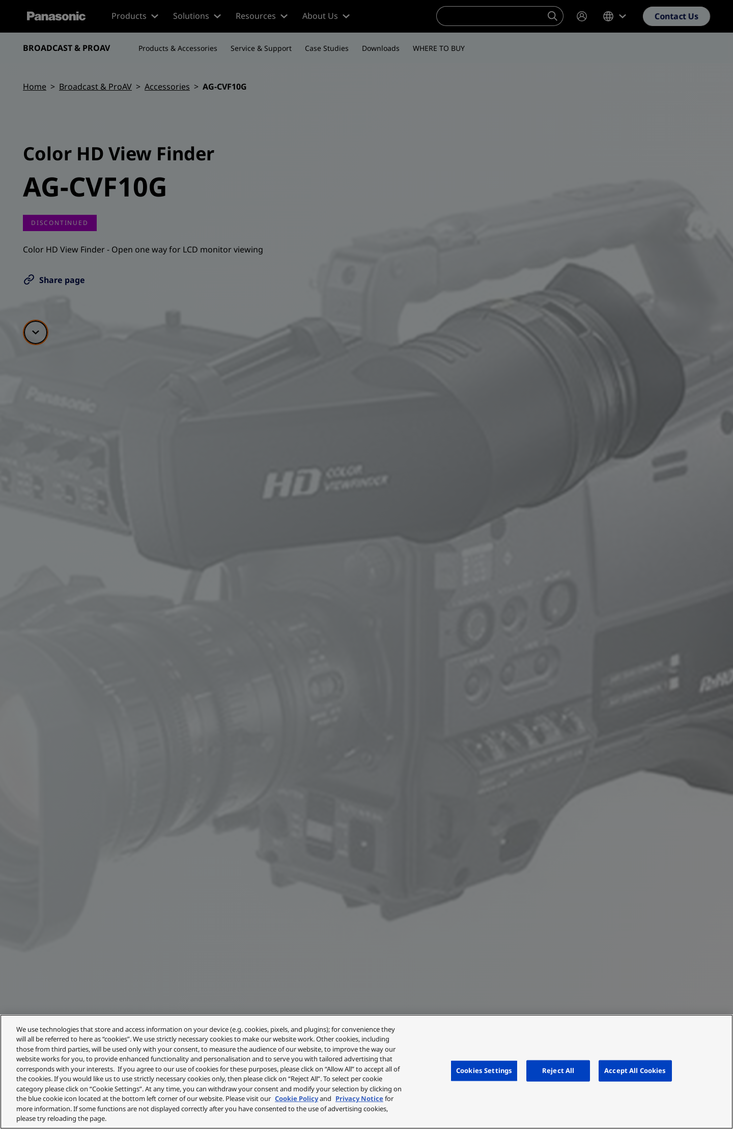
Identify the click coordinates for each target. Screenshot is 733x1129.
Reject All (558, 1070)
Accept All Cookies (635, 1070)
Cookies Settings (484, 1070)
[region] (366, 1071)
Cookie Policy (296, 1098)
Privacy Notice (359, 1098)
